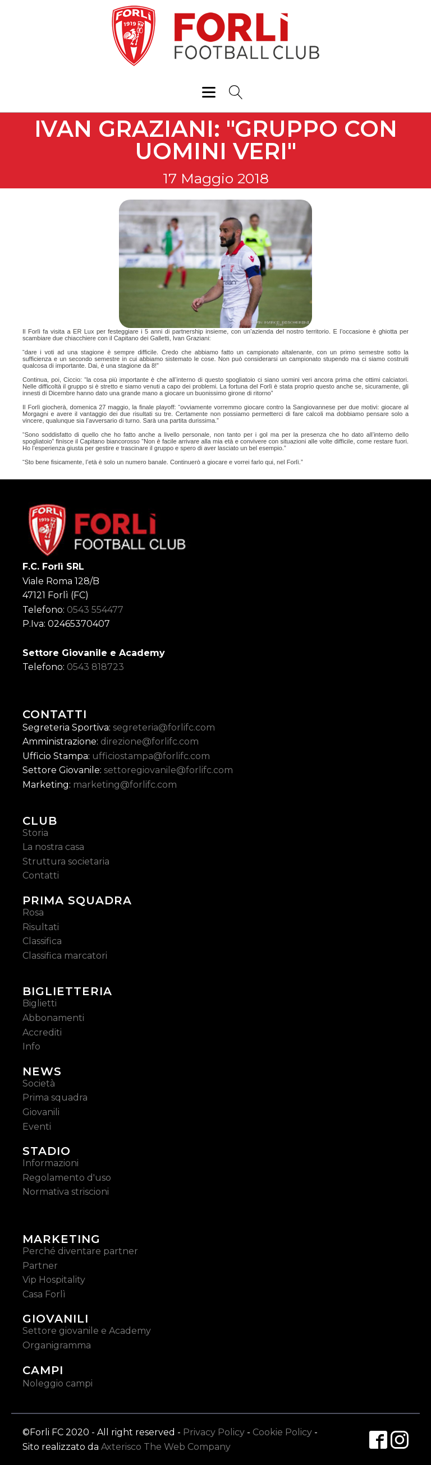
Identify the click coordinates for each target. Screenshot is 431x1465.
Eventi (36, 1126)
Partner (40, 1265)
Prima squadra (55, 1097)
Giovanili (40, 1112)
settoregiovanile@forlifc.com (168, 770)
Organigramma (56, 1345)
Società (38, 1083)
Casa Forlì (44, 1294)
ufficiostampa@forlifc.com (151, 756)
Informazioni (50, 1163)
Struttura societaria (65, 861)
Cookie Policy (282, 1432)
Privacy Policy (214, 1432)
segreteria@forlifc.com (164, 727)
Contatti (40, 875)
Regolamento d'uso (66, 1177)
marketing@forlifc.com (125, 784)
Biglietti (39, 1003)
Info (31, 1046)
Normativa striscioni (65, 1191)
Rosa (33, 912)
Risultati (40, 927)
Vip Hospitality (53, 1279)
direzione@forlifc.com (149, 741)
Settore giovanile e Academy (86, 1330)
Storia (35, 833)
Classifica (42, 941)
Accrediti (42, 1032)
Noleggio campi (57, 1383)
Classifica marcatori (64, 955)
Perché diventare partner (80, 1251)
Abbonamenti (53, 1018)
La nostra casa (53, 847)
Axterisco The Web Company (166, 1446)
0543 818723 (95, 667)
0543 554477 (95, 609)
